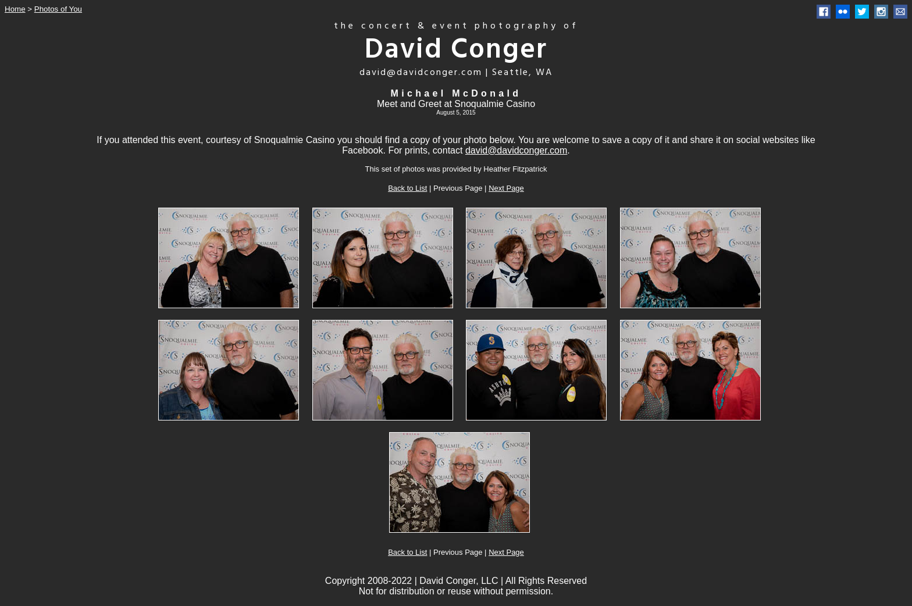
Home (15, 9)
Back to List (407, 188)
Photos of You (58, 9)
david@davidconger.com (516, 150)
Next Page (506, 188)
